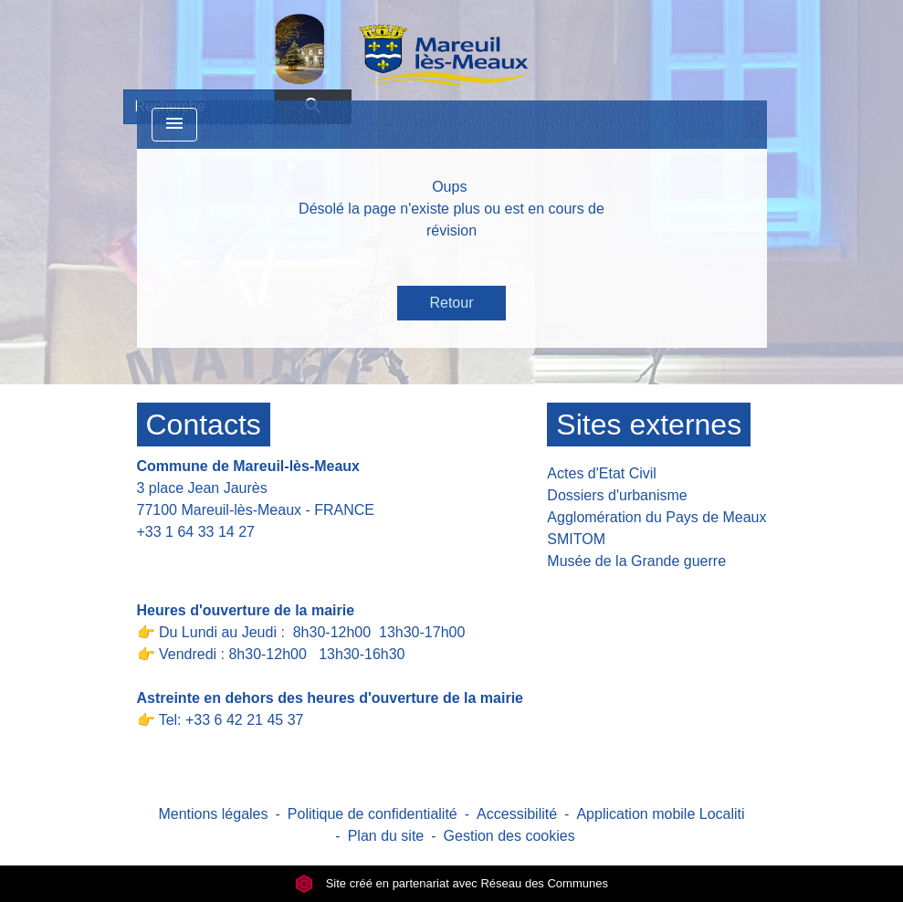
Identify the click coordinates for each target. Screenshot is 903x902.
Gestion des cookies (509, 836)
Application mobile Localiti (660, 814)
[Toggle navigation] (174, 125)
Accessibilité (517, 814)
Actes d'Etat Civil (601, 473)
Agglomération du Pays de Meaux (656, 517)
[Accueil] (354, 48)
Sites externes (648, 424)
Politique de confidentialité (372, 814)
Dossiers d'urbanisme (617, 495)
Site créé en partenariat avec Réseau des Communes (451, 883)
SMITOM (576, 539)
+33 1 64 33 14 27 (196, 532)
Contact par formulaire (221, 560)
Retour (451, 302)
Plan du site (386, 836)
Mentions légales (213, 814)
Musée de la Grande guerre (636, 561)
